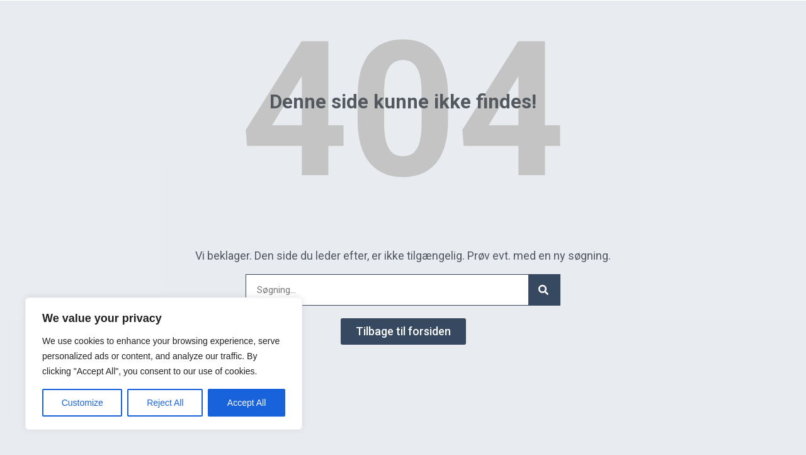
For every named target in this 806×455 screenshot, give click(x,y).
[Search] (544, 290)
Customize (82, 403)
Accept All (246, 403)
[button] (403, 331)
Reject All (165, 403)
